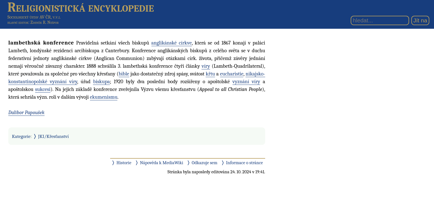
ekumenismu (104, 97)
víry (206, 66)
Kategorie (21, 136)
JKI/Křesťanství (53, 136)
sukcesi (43, 89)
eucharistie (232, 74)
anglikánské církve (171, 43)
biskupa (101, 81)
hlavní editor (18, 22)
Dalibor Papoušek (26, 112)
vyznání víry (246, 81)
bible (124, 74)
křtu (210, 74)
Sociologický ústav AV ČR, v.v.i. (34, 17)
